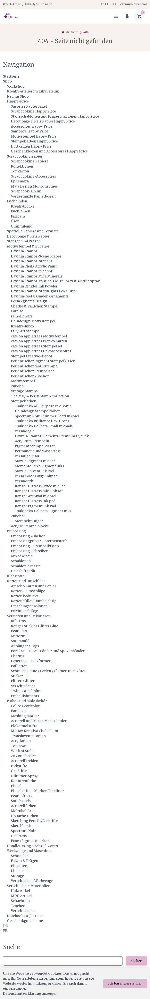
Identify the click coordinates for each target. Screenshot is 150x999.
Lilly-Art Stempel (25, 331)
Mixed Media (21, 556)
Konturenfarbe (23, 781)
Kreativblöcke (22, 206)
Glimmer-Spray (24, 776)
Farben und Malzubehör (27, 701)
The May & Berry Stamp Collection (40, 396)
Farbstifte (19, 766)
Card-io (17, 311)
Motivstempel (23, 381)
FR (5, 931)
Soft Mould (20, 641)
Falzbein (18, 216)
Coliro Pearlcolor (25, 706)
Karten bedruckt (24, 596)
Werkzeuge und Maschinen (30, 851)
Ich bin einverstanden (125, 983)
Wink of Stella (23, 751)
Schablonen (21, 561)
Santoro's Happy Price (29, 131)
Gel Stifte (19, 771)
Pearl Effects (21, 796)
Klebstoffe (15, 576)
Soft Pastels (21, 801)
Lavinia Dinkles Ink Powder (34, 286)
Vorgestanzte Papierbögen (33, 196)
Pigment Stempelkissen (35, 446)
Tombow (18, 746)
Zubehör (18, 386)
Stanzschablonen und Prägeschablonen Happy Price (55, 116)
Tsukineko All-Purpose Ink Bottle (43, 406)
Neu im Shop (18, 96)
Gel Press (19, 836)
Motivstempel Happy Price (33, 136)
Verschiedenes (23, 686)
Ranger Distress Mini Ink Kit (39, 491)
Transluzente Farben (28, 736)
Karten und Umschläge (26, 581)
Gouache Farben (24, 816)
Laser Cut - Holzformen (31, 661)
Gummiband (21, 226)
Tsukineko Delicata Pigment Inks (43, 511)
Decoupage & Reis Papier (28, 236)
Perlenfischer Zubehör (30, 376)
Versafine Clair (27, 456)
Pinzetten (19, 866)
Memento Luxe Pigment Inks (39, 466)
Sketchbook (21, 826)
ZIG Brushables (24, 756)
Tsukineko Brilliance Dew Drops (42, 421)
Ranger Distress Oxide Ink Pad (40, 486)
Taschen (18, 906)
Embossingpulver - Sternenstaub (39, 541)
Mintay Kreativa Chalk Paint (34, 731)
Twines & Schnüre (26, 691)
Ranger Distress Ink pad (35, 501)
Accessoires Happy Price (31, 126)
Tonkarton (20, 171)
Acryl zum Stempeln (32, 441)
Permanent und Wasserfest (38, 451)
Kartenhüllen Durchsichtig (33, 601)
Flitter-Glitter (23, 681)
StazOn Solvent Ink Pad (34, 471)
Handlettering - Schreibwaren (32, 846)
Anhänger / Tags (25, 646)
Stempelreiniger (29, 521)
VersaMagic (24, 431)
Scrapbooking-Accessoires (33, 176)
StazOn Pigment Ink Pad (35, 461)
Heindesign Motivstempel (33, 321)
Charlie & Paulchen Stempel (34, 306)
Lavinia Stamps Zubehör (32, 271)
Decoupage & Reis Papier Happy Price (43, 121)
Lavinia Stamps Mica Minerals (36, 276)
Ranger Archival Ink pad (35, 496)
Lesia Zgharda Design (29, 301)
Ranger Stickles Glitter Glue (34, 626)
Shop (7, 81)
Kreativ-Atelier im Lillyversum (33, 91)
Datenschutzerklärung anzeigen (30, 993)
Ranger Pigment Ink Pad (35, 506)
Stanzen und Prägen (24, 241)
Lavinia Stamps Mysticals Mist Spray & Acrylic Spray (55, 281)
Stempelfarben (23, 401)
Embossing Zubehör (28, 536)
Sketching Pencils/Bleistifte (34, 821)
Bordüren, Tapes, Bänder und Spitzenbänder (48, 651)
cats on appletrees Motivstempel (39, 336)
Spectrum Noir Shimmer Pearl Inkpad (47, 416)
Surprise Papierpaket (29, 106)
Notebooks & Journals (25, 916)
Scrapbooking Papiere (29, 161)
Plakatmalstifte (24, 726)
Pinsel (16, 786)
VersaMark (24, 481)
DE (5, 926)
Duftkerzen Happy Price (31, 146)
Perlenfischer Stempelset (32, 371)
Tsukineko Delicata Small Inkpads (44, 426)
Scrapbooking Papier (25, 156)
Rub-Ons (18, 621)
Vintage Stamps (24, 391)
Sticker (17, 676)
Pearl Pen (19, 631)
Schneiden (20, 856)
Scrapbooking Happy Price (33, 111)
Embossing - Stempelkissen (35, 546)
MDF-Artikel (21, 896)
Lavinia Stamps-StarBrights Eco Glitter (44, 291)
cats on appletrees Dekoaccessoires (41, 351)
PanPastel (19, 711)
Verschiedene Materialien (28, 886)
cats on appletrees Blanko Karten (39, 341)
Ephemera (20, 181)
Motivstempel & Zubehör (28, 246)
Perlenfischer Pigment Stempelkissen (43, 361)
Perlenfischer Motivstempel (35, 366)
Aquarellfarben (23, 806)
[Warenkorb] (139, 16)
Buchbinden (17, 201)
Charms (17, 656)
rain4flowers (22, 316)
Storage (17, 876)
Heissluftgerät (23, 571)
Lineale (17, 871)
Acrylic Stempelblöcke (30, 526)
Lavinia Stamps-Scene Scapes (36, 256)
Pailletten (19, 666)
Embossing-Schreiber (29, 551)
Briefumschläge (24, 611)
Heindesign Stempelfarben (38, 411)
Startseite (11, 76)
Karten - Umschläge (28, 591)
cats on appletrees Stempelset (36, 346)
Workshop (16, 86)
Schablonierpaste (26, 566)
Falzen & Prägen (24, 861)
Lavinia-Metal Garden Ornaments (40, 296)
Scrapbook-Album (26, 191)
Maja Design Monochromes (34, 186)
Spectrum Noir (23, 831)
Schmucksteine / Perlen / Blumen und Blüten (49, 671)
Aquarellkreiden (24, 761)
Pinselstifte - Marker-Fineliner (37, 791)
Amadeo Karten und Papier (33, 586)
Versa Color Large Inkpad (36, 476)
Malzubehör (21, 811)
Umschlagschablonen (29, 606)
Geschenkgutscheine (25, 921)
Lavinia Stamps (24, 251)
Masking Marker (25, 716)
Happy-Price (18, 101)
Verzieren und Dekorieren (29, 616)
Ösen (15, 221)
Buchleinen (20, 211)
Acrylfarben (21, 741)
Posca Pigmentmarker (30, 841)
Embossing (16, 531)
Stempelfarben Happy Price (34, 141)
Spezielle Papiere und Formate (33, 231)
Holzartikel (20, 891)
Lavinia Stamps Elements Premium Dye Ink (52, 436)
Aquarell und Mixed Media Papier (39, 721)
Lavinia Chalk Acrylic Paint (34, 266)
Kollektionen (22, 166)
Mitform (18, 636)
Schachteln (20, 901)
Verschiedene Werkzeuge (32, 881)
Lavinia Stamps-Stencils (32, 261)
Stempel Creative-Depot (31, 356)
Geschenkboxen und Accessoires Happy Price (49, 151)
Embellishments (25, 696)
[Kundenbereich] (127, 16)
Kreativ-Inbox (22, 326)
